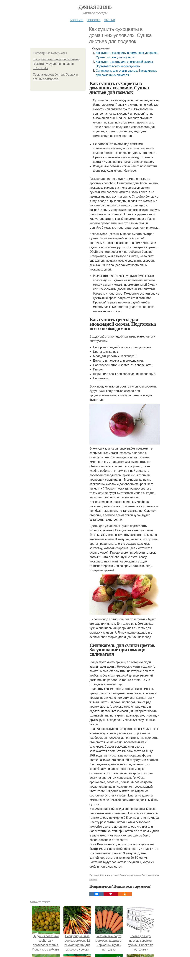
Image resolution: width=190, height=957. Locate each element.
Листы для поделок (109, 875)
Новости (93, 20)
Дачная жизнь (94, 7)
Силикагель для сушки (130, 875)
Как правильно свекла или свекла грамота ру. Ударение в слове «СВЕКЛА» (56, 64)
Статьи (109, 20)
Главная (76, 20)
